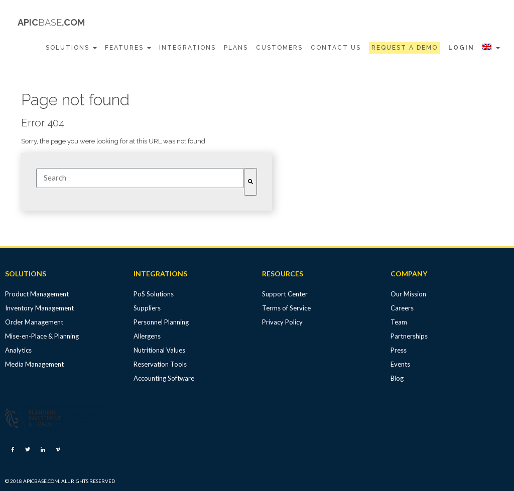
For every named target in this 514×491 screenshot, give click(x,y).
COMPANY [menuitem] (409, 273)
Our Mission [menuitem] (408, 294)
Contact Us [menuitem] (336, 47)
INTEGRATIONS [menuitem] (160, 273)
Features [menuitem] (128, 47)
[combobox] (140, 178)
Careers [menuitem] (402, 308)
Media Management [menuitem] (34, 364)
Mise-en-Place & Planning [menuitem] (42, 336)
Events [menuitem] (400, 364)
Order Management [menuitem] (34, 322)
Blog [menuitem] (397, 378)
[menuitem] (404, 48)
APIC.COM (51, 22)
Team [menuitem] (399, 322)
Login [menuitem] (461, 47)
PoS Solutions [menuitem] (154, 294)
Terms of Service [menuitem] (286, 308)
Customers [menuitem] (279, 47)
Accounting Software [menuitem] (164, 378)
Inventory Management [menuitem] (39, 308)
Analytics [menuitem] (18, 350)
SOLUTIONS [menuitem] (25, 273)
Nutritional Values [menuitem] (159, 350)
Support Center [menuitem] (285, 294)
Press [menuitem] (399, 350)
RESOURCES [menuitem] (282, 273)
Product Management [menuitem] (37, 294)
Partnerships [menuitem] (409, 336)
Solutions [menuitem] (71, 47)
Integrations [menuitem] (187, 47)
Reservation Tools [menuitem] (160, 364)
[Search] (250, 182)
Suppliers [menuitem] (147, 308)
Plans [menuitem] (236, 47)
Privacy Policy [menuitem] (282, 322)
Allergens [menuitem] (147, 336)
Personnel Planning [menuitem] (161, 322)
